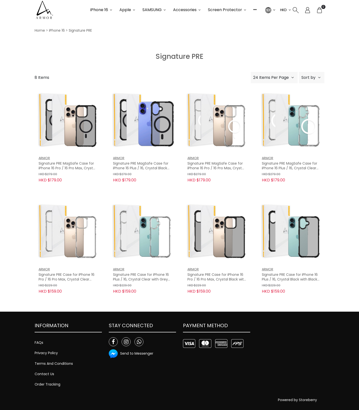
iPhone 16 (99, 10)
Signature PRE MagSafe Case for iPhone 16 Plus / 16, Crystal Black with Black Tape (140, 166)
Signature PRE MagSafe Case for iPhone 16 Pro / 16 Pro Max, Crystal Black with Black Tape (67, 166)
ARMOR (44, 158)
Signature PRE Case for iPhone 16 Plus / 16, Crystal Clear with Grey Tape (141, 277)
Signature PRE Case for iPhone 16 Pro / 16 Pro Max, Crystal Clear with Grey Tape (66, 277)
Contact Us (44, 373)
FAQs (39, 342)
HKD (283, 9)
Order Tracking (47, 384)
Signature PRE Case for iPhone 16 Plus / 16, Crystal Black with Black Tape (290, 277)
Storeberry (308, 399)
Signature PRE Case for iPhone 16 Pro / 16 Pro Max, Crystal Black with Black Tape (216, 277)
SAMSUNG (152, 10)
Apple (125, 10)
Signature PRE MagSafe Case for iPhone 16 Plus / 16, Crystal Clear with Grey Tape (289, 166)
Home (40, 30)
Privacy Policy (46, 352)
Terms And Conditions (54, 363)
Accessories (185, 10)
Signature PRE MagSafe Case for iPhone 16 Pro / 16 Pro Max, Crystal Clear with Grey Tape (216, 166)
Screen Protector (225, 10)
